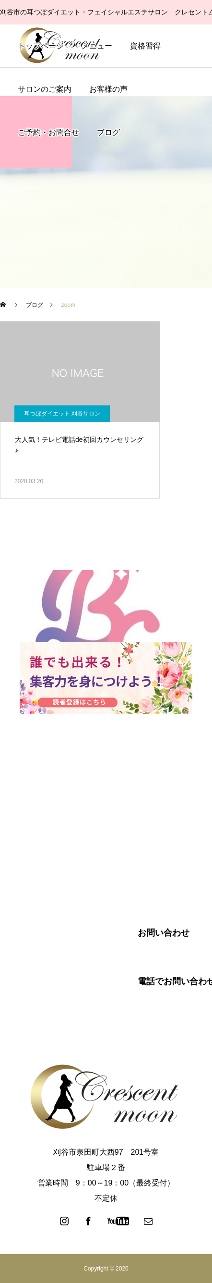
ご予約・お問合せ (48, 132)
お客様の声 (108, 89)
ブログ (108, 132)
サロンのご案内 (44, 89)
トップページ (41, 46)
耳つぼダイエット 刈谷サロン (62, 413)
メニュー (97, 46)
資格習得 (145, 46)
